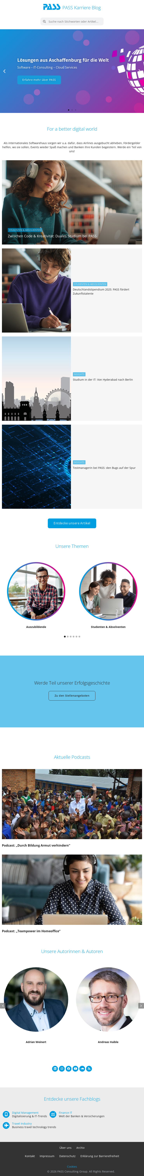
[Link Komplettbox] (72, 202)
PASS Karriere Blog (81, 7)
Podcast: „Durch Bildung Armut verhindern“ (36, 845)
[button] (4, 71)
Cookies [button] (72, 1166)
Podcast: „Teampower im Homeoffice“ (31, 931)
